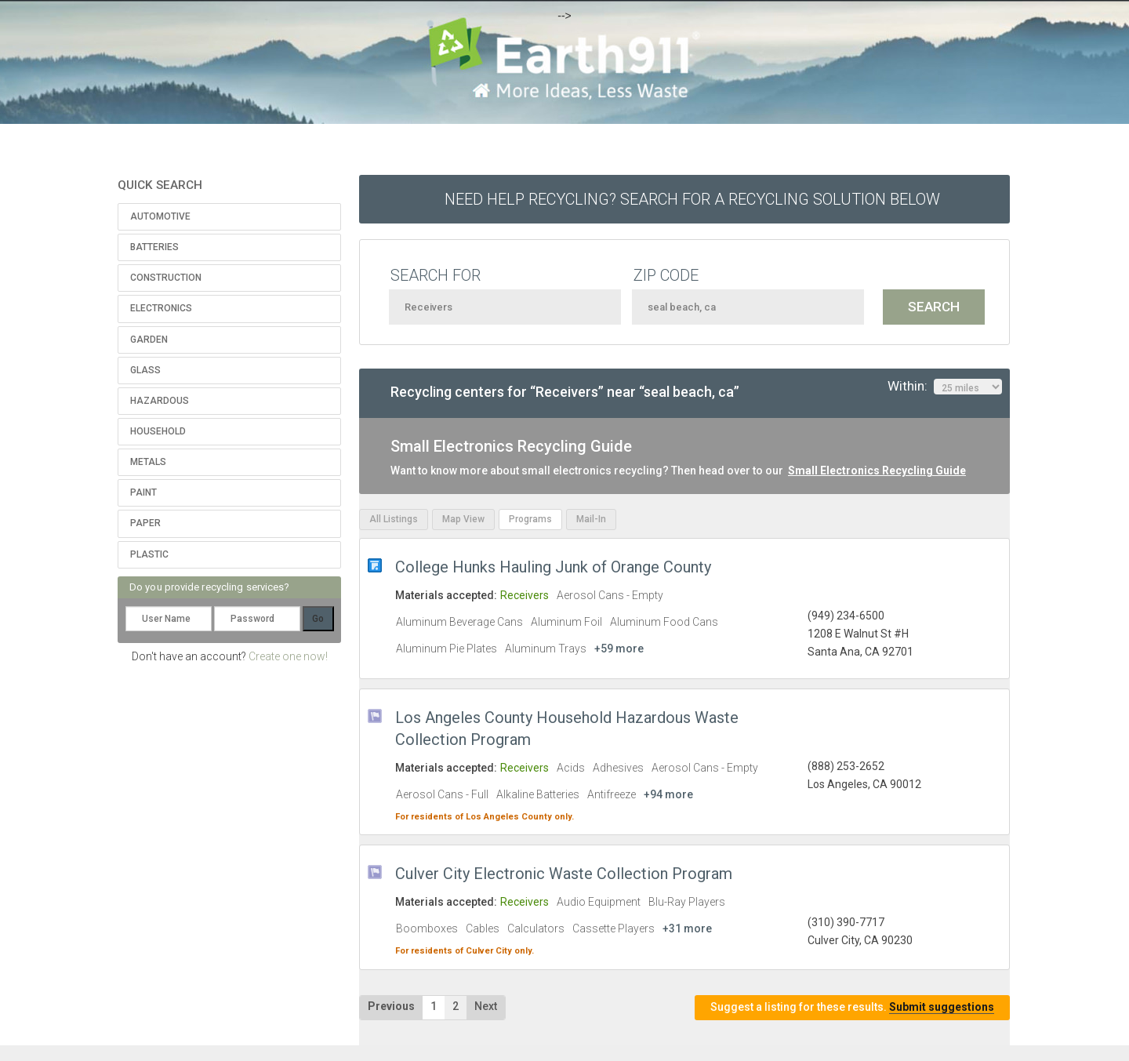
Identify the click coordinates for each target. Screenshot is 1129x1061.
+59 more (619, 648)
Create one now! (288, 656)
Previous (391, 1006)
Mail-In (591, 519)
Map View (463, 519)
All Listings (393, 519)
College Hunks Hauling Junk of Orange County (553, 567)
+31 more (687, 928)
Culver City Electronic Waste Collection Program (563, 873)
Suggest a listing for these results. (852, 1007)
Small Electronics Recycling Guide (877, 470)
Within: (945, 386)
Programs (530, 519)
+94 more (668, 794)
